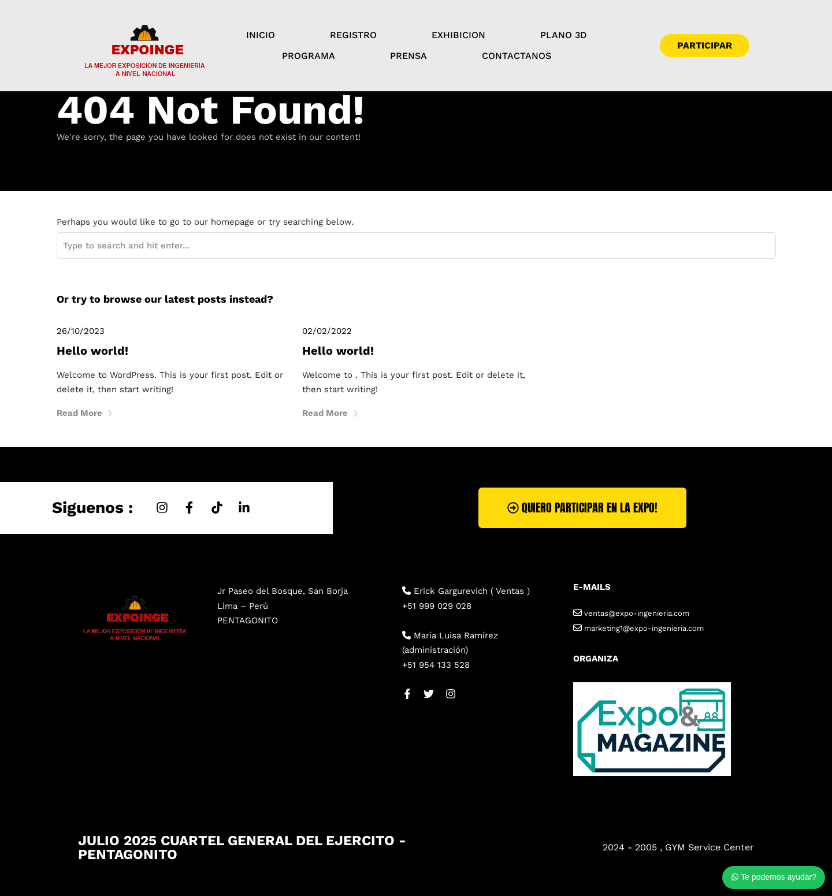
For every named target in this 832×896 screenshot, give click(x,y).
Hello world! (92, 351)
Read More (85, 413)
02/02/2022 (327, 331)
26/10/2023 (81, 331)
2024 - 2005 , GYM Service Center (678, 847)
